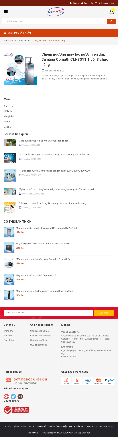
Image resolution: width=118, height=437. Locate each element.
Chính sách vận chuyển (41, 335)
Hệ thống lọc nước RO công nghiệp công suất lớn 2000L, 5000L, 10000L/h (54, 171)
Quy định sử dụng (38, 345)
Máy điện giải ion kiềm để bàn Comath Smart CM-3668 (42, 243)
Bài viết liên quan (16, 134)
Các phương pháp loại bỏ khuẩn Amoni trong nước (43, 141)
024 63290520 (68, 342)
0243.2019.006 (68, 356)
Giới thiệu (8, 111)
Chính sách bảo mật (39, 331)
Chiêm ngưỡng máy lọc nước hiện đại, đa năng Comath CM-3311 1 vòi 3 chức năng (74, 59)
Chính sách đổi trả (38, 340)
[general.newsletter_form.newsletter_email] (48, 313)
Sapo (87, 432)
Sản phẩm (9, 116)
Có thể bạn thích (17, 221)
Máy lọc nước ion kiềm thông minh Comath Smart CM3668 (44, 291)
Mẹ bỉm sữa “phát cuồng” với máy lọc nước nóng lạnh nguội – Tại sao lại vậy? (56, 189)
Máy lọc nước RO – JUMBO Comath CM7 (36, 275)
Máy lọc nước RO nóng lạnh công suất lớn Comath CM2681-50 (46, 228)
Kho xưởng (67, 347)
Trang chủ (9, 106)
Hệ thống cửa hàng (106, 3)
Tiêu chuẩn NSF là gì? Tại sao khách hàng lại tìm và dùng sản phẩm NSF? (54, 154)
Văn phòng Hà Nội (70, 332)
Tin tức (7, 121)
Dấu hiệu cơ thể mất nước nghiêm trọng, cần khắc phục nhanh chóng (52, 203)
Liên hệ (7, 127)
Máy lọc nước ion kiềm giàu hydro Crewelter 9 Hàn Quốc (43, 259)
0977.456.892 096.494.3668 (30, 379)
